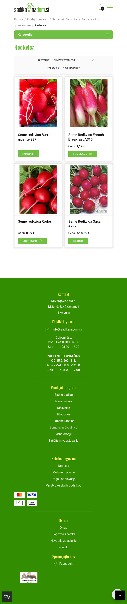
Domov (18, 19)
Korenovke (24, 25)
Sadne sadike (63, 395)
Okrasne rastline (63, 421)
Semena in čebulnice (65, 19)
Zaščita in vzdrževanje (64, 440)
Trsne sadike (63, 401)
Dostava (63, 466)
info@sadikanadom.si (64, 329)
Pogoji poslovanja (63, 479)
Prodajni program (37, 19)
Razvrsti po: (43, 59)
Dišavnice (63, 408)
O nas (63, 527)
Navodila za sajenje (64, 541)
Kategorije (63, 34)
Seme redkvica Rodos (35, 221)
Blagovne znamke (63, 534)
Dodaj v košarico (82, 154)
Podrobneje (78, 240)
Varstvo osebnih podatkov (63, 485)
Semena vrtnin (91, 19)
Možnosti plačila (63, 472)
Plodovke (63, 414)
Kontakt (63, 547)
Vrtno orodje (63, 434)
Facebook (63, 563)
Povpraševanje (28, 153)
